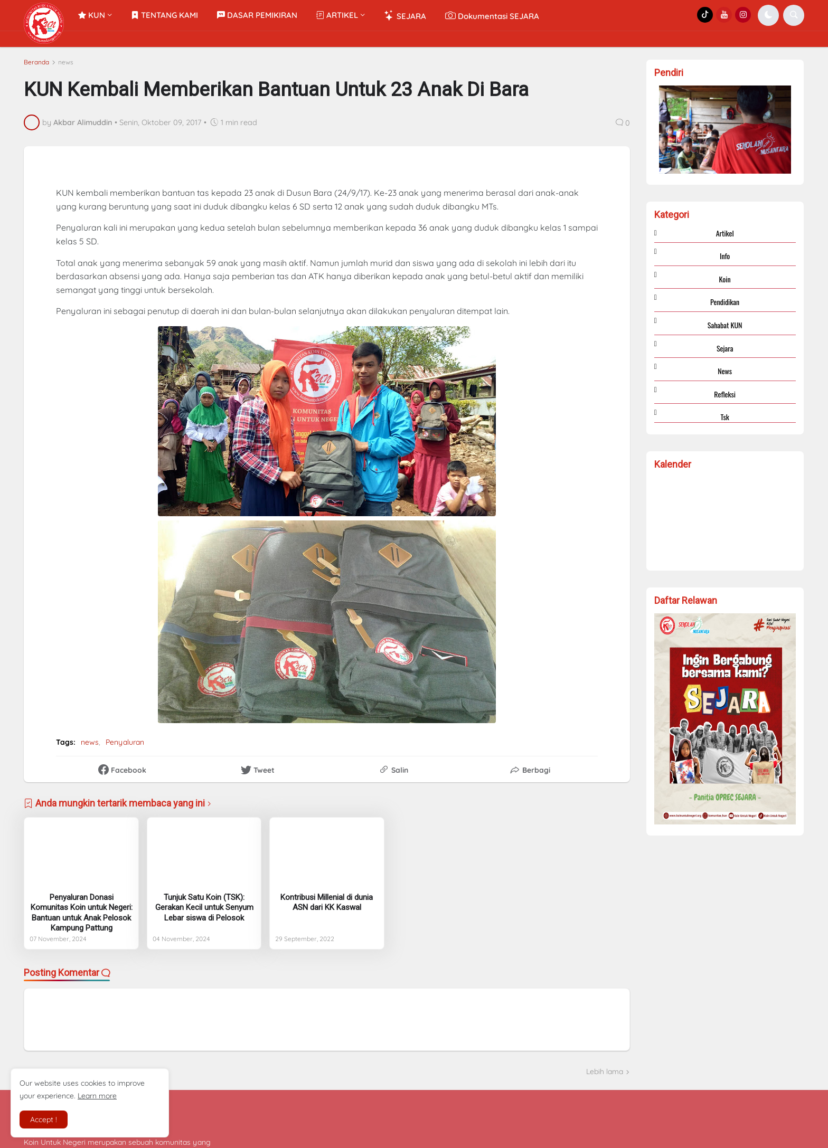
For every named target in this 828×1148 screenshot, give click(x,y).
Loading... (725, 518)
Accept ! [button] (43, 1119)
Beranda (36, 62)
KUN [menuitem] (91, 15)
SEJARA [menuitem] (405, 15)
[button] (768, 15)
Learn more (97, 1095)
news (65, 62)
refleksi (725, 394)
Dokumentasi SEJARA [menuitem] (492, 15)
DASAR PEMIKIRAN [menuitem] (257, 15)
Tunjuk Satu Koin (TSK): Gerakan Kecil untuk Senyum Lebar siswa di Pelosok (204, 908)
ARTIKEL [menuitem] (337, 15)
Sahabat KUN (725, 324)
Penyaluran (125, 742)
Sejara (725, 348)
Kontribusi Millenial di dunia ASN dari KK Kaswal (326, 903)
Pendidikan (724, 301)
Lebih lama (604, 1071)
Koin (725, 278)
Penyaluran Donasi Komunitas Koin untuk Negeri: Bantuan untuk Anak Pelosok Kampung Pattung (82, 913)
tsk (725, 416)
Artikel (725, 233)
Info (725, 255)
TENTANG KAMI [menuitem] (164, 15)
